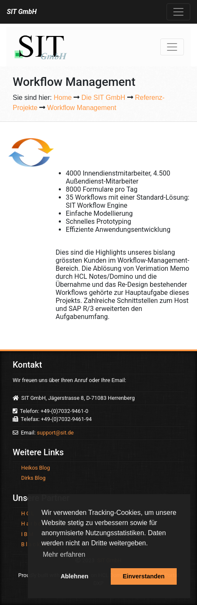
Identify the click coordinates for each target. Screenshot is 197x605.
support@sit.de (55, 432)
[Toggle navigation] (178, 11)
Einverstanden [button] (143, 576)
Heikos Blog (35, 468)
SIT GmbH (22, 12)
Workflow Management (81, 107)
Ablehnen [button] (74, 576)
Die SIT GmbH (104, 97)
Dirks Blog (33, 478)
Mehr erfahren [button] (64, 554)
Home (63, 97)
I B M (27, 534)
